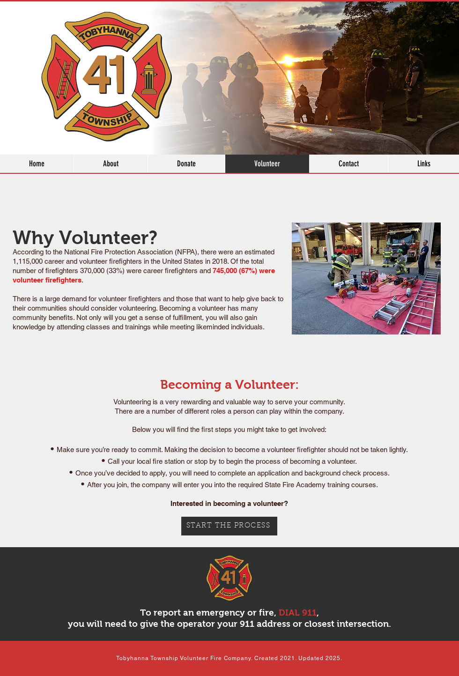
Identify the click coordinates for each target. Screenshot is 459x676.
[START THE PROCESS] (229, 526)
